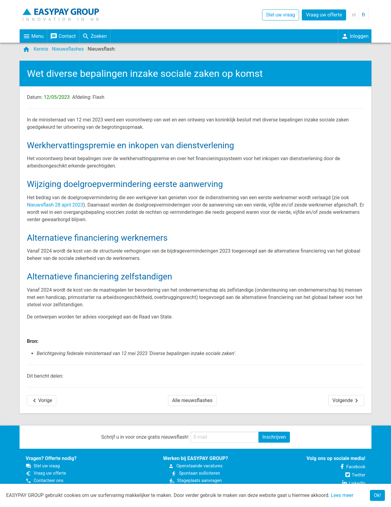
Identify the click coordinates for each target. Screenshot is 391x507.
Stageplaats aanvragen (195, 480)
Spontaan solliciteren (195, 473)
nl (354, 15)
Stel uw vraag (280, 15)
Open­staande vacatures (195, 466)
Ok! (377, 495)
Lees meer (342, 495)
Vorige (41, 400)
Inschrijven (274, 437)
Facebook (352, 466)
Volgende (346, 400)
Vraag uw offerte (324, 15)
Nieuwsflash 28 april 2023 (55, 205)
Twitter (355, 475)
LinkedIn (353, 483)
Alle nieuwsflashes (192, 400)
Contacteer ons (45, 480)
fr (363, 15)
